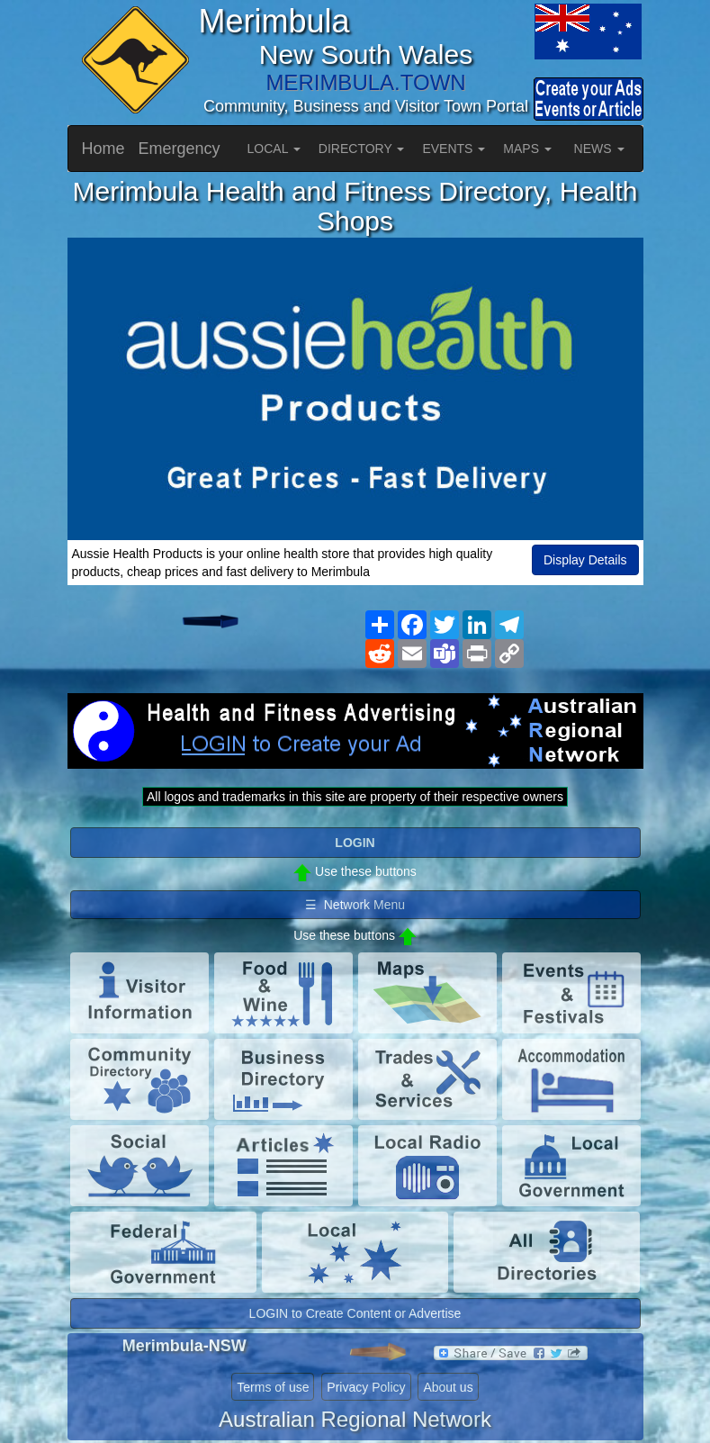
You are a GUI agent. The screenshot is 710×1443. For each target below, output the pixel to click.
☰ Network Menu (355, 904)
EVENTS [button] (453, 148)
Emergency (179, 149)
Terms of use (273, 1387)
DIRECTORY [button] (362, 148)
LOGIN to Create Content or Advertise (355, 1313)
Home (103, 149)
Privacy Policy (366, 1387)
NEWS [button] (599, 148)
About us (447, 1387)
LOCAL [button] (274, 148)
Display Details (585, 560)
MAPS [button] (527, 148)
